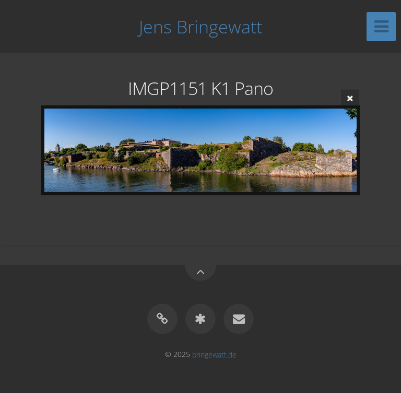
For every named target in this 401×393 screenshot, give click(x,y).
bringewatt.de (214, 354)
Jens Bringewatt (200, 27)
